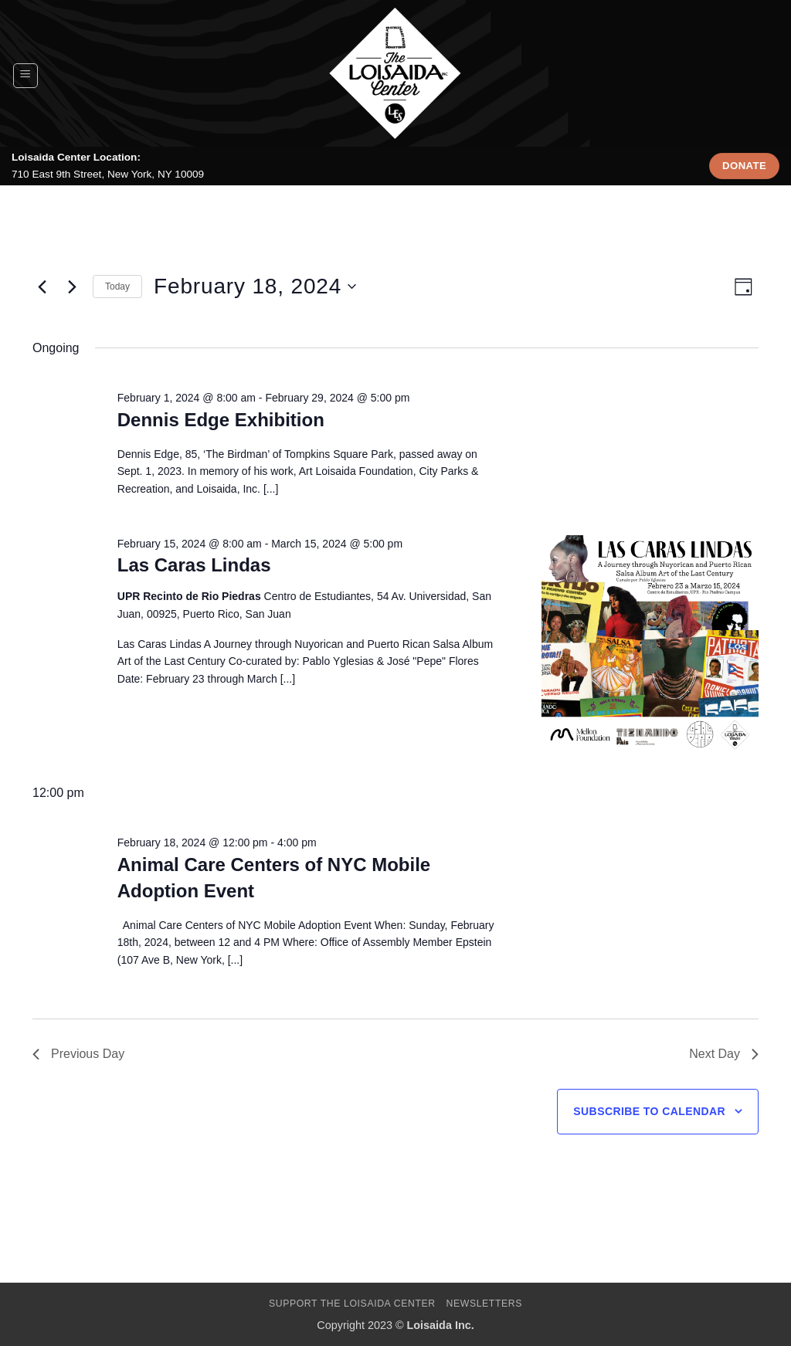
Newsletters (484, 1303)
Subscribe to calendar (649, 1111)
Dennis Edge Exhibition (220, 419)
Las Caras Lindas (194, 564)
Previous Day (78, 1053)
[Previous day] (41, 286)
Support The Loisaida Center (352, 1303)
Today (117, 286)
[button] (25, 75)
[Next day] (72, 286)
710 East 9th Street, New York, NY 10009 (108, 174)
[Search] (772, 75)
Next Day (724, 1053)
